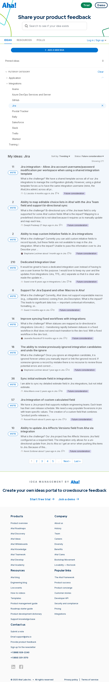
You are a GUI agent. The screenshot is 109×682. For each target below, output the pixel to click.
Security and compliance (66, 603)
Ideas (8, 40)
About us (58, 523)
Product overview (19, 523)
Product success (62, 582)
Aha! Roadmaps (18, 528)
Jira (52, 193)
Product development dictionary (26, 614)
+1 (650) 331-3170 (19, 657)
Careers (58, 539)
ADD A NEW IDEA (54, 50)
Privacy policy (71, 679)
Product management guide (24, 603)
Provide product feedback (23, 642)
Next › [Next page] (67, 461)
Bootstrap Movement (64, 559)
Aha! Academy (17, 565)
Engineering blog (19, 582)
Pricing (57, 608)
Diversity (58, 544)
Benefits (58, 549)
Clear (101, 71)
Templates (16, 598)
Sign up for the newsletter (23, 647)
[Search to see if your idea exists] (56, 26)
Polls (41, 40)
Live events (16, 588)
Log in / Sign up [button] (96, 40)
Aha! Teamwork (18, 554)
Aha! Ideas (16, 539)
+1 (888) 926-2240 (20, 652)
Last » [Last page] (77, 461)
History (57, 528)
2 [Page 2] (36, 461)
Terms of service (89, 679)
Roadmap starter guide (22, 608)
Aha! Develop (17, 559)
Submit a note (17, 631)
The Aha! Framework (64, 577)
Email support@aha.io (21, 637)
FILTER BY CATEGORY (17, 71)
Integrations (55, 281)
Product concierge (63, 588)
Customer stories (62, 593)
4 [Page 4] (47, 461)
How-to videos (18, 593)
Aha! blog (15, 577)
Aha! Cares (59, 554)
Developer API (61, 598)
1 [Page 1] (31, 461)
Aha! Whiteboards (19, 544)
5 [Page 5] (53, 461)
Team (57, 533)
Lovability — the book (64, 565)
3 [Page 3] (42, 461)
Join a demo (68, 499)
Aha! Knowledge (18, 549)
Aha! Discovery (18, 533)
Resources (24, 40)
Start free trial (42, 499)
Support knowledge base (23, 619)
